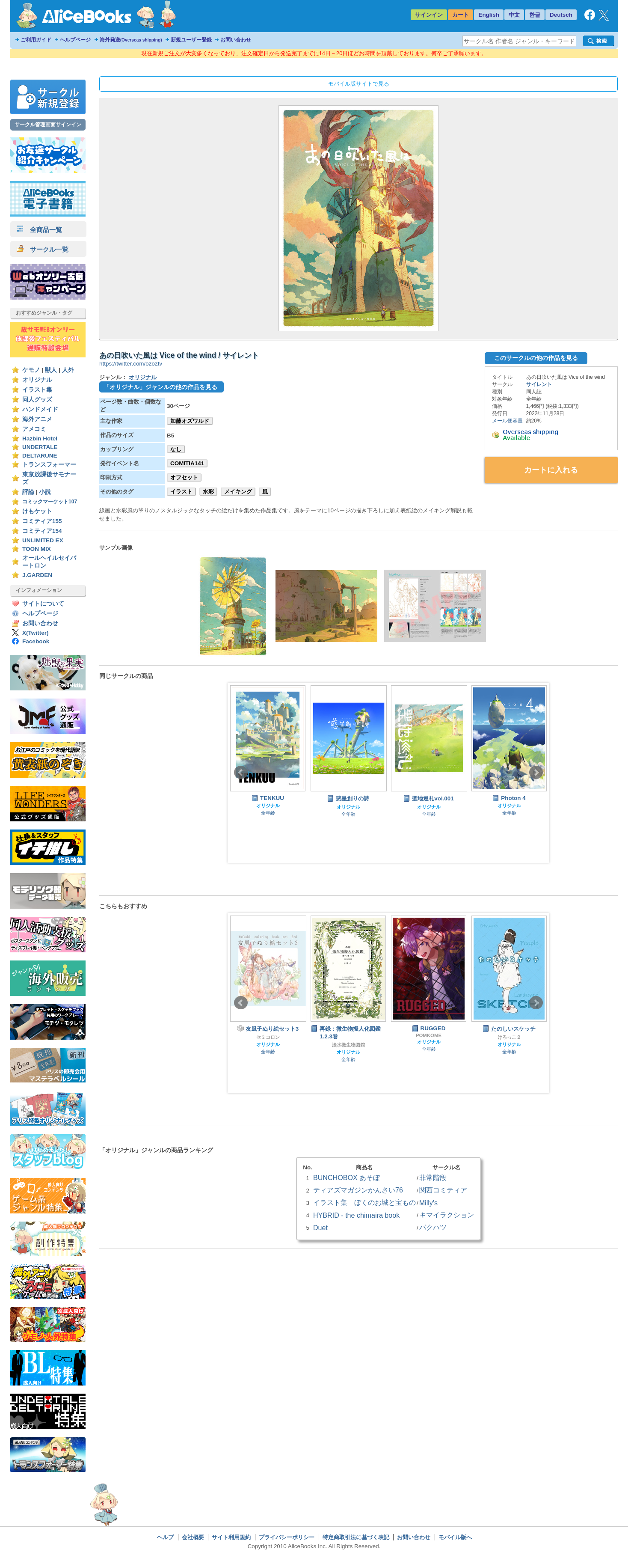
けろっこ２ (509, 1037)
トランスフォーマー (49, 464)
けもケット (37, 511)
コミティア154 (42, 531)
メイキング (238, 491)
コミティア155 (42, 521)
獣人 (51, 370)
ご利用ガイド (36, 40)
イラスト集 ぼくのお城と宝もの (364, 1202)
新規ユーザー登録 (191, 40)
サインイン (429, 15)
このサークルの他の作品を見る (536, 357)
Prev (241, 772)
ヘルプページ (75, 40)
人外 (68, 370)
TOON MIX (36, 549)
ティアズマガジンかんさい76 (358, 1190)
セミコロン (268, 1037)
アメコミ (34, 429)
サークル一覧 (42, 249)
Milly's (428, 1203)
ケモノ (31, 370)
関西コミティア (443, 1190)
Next (536, 772)
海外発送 (131, 40)
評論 (28, 492)
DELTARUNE (39, 455)
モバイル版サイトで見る (358, 83)
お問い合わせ (235, 40)
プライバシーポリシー (286, 1537)
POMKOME (428, 1035)
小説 (45, 492)
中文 (514, 15)
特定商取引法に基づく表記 (356, 1537)
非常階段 (433, 1177)
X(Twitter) (35, 633)
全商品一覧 (39, 229)
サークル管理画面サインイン (48, 125)
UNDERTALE (40, 447)
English (488, 15)
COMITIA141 (187, 463)
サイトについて (43, 604)
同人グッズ (37, 399)
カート (460, 15)
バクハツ (433, 1227)
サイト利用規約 (231, 1537)
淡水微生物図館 (348, 1044)
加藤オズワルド (189, 421)
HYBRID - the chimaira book (356, 1215)
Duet (320, 1227)
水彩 (208, 491)
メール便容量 (507, 421)
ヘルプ (165, 1537)
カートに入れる (551, 470)
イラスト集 (37, 390)
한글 (534, 15)
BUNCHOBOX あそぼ (346, 1177)
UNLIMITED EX (42, 540)
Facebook (35, 641)
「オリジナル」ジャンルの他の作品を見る (160, 387)
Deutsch (561, 15)
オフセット (184, 477)
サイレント (539, 384)
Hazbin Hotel (39, 438)
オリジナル (37, 380)
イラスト (181, 491)
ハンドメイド (40, 409)
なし (175, 449)
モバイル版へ (455, 1537)
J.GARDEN (37, 575)
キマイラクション (446, 1215)
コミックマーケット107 (49, 502)
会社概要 (193, 1537)
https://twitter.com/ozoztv (130, 363)
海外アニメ (37, 419)
